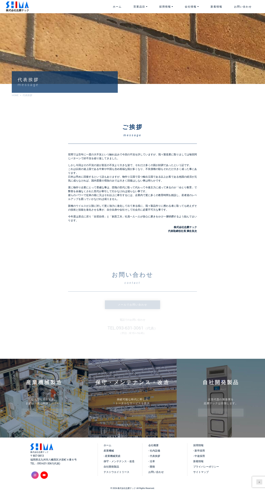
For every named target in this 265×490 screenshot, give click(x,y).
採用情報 (198, 445)
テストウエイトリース (116, 471)
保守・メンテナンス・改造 (119, 461)
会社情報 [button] (191, 6)
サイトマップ (201, 471)
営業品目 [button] (139, 6)
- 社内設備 (154, 450)
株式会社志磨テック (127, 488)
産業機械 (109, 450)
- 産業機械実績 (112, 455)
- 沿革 (151, 461)
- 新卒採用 (199, 450)
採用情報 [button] (165, 6)
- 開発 (151, 466)
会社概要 (153, 445)
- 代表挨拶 (154, 455)
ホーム (117, 6)
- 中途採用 (199, 455)
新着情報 (216, 6)
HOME (15, 95)
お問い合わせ (243, 6)
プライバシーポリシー (206, 466)
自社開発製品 (111, 466)
